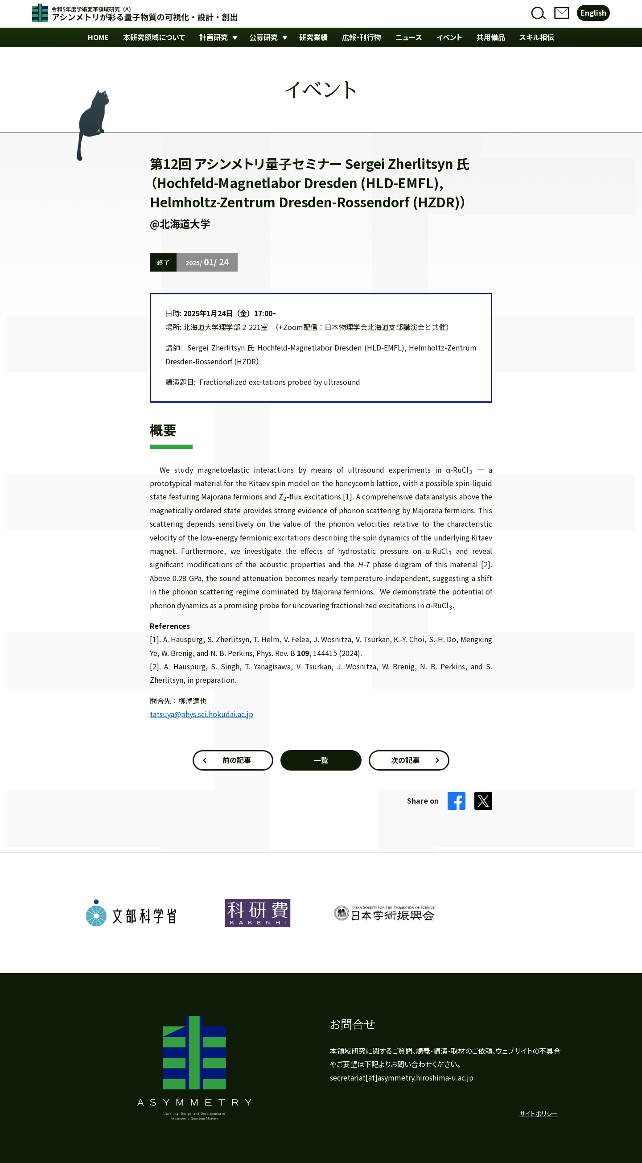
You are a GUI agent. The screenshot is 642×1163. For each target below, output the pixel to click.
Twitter (483, 801)
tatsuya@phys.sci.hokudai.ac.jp (201, 714)
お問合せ (562, 13)
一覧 (321, 760)
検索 (539, 13)
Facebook (456, 801)
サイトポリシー (538, 1114)
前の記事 (236, 760)
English (593, 12)
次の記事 (405, 760)
